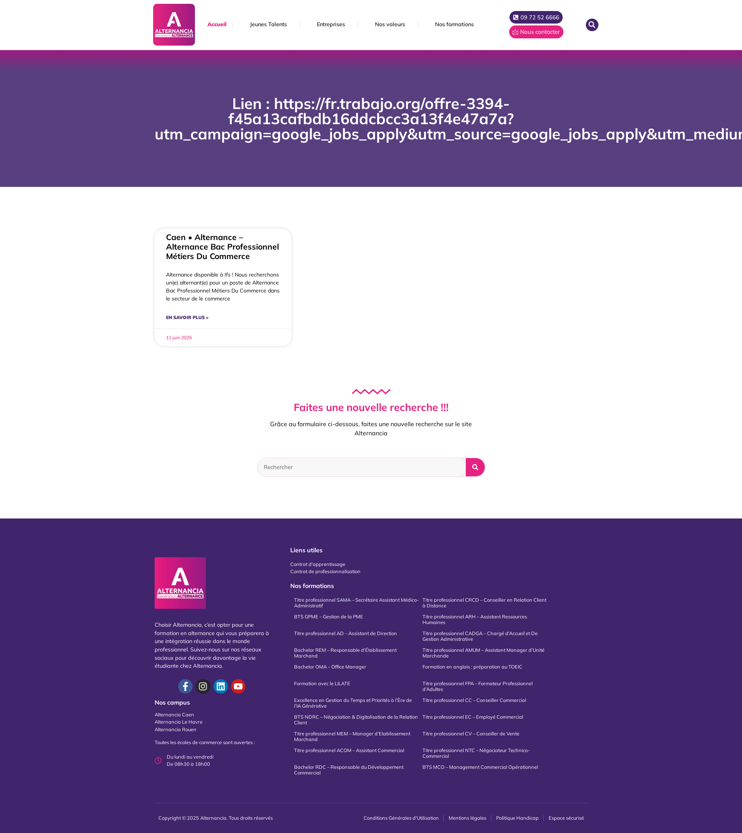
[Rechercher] (475, 467)
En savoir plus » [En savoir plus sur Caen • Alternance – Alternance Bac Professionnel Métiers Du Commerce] (187, 317)
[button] (592, 25)
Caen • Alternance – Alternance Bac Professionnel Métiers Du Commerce (222, 246)
